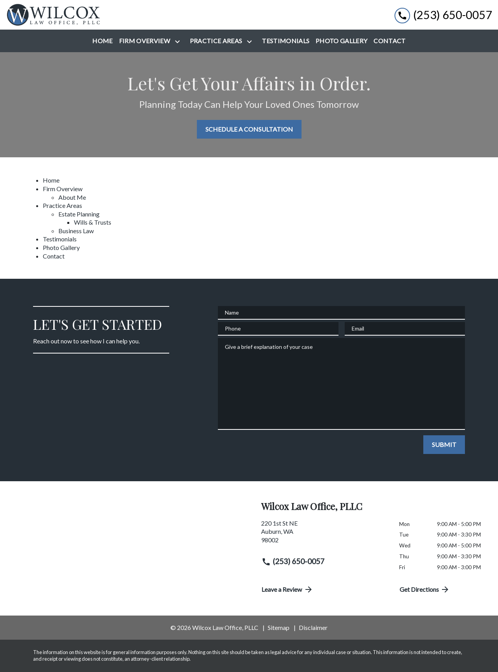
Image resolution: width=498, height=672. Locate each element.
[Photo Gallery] (341, 40)
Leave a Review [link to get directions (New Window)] (287, 589)
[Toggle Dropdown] (179, 41)
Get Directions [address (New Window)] (425, 589)
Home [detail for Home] (51, 180)
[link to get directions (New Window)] (324, 535)
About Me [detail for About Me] (72, 197)
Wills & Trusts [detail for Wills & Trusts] (92, 222)
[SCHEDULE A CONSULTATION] (249, 129)
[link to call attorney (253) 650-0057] (443, 15)
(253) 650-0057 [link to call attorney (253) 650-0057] (292, 561)
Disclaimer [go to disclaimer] (313, 627)
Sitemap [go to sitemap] (278, 627)
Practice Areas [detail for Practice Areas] (62, 205)
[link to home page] (54, 14)
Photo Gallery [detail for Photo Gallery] (61, 247)
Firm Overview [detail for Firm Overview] (62, 188)
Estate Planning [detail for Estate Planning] (79, 214)
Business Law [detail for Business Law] (76, 230)
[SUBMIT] (444, 444)
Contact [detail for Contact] (54, 256)
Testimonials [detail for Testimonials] (60, 239)
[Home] (102, 40)
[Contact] (389, 40)
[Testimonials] (285, 40)
